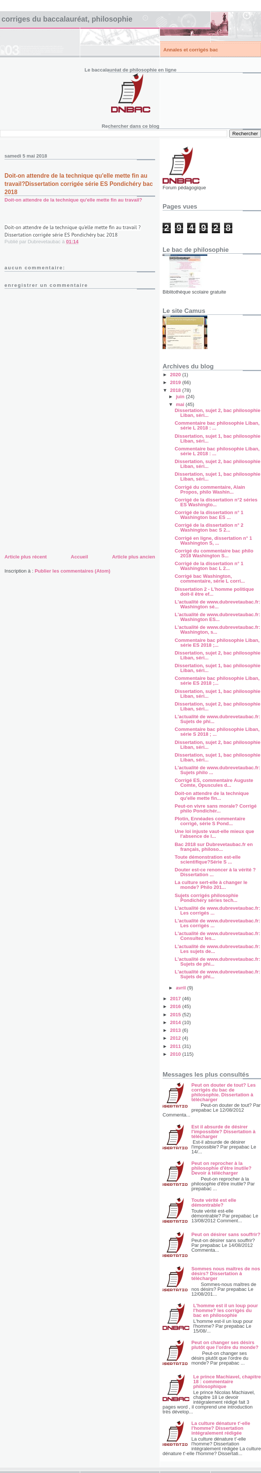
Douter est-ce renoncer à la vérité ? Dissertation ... (214, 872)
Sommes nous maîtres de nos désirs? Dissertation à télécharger (225, 1273)
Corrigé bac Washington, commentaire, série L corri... (209, 578)
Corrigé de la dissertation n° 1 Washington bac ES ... (208, 515)
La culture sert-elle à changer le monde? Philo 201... (210, 885)
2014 (176, 1022)
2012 (176, 1038)
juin (181, 396)
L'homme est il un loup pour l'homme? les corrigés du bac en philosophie (225, 1310)
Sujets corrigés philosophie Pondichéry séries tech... (206, 898)
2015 (176, 1014)
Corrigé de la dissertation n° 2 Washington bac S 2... (208, 527)
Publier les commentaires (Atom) (72, 571)
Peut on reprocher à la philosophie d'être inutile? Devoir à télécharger (221, 1168)
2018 (176, 390)
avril (181, 988)
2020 (176, 374)
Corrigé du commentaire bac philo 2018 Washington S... (213, 553)
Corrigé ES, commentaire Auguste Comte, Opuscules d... (213, 782)
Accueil (79, 557)
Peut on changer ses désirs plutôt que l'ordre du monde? (224, 1345)
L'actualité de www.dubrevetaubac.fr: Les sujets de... (217, 949)
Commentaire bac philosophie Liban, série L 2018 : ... (217, 425)
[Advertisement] (60, 500)
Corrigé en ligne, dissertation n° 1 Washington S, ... (213, 540)
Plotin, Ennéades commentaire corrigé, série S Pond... (209, 821)
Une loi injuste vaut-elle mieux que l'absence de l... (214, 834)
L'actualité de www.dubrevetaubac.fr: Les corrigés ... (217, 910)
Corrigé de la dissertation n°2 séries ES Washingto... (215, 502)
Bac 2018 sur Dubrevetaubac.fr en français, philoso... (213, 847)
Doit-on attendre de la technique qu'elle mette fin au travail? (73, 200)
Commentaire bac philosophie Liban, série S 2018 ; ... (217, 731)
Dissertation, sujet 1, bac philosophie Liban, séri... (217, 438)
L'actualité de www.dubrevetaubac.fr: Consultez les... (217, 936)
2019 (176, 382)
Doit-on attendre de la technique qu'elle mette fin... (211, 796)
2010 (176, 1054)
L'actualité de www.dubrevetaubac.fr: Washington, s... (217, 629)
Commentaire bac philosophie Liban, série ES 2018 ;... (217, 642)
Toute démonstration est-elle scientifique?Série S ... (207, 859)
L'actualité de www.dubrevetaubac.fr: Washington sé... (217, 604)
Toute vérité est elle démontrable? (213, 1202)
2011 (176, 1046)
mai (181, 404)
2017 (176, 998)
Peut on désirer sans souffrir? (225, 1234)
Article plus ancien (133, 557)
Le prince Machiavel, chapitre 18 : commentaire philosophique (227, 1381)
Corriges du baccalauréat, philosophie (66, 19)
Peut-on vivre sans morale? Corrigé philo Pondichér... (215, 808)
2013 (176, 1030)
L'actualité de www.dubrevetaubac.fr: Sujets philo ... (217, 770)
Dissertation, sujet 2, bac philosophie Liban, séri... (217, 413)
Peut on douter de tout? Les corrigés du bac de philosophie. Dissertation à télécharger (223, 1092)
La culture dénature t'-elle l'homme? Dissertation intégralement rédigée (220, 1428)
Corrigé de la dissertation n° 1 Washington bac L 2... (208, 566)
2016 (176, 1006)
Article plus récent (25, 557)
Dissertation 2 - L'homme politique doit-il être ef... (214, 591)
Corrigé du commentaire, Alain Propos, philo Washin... (209, 489)
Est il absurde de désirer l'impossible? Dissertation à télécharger (223, 1131)
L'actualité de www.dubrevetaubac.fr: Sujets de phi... (217, 719)
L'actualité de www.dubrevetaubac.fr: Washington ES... (217, 617)
